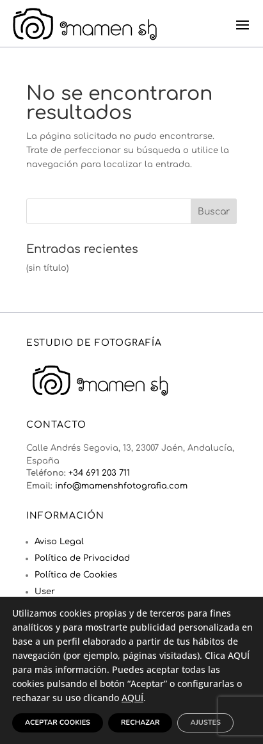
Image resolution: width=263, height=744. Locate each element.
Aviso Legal (59, 541)
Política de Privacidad (82, 558)
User (45, 591)
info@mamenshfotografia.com (121, 485)
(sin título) (47, 268)
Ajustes (205, 722)
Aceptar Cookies (57, 722)
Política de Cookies (76, 574)
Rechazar (140, 722)
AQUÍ (132, 697)
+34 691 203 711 (99, 473)
